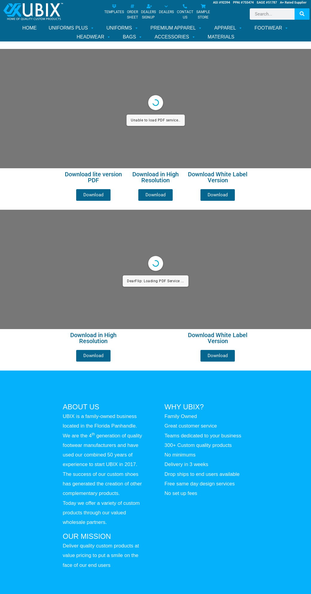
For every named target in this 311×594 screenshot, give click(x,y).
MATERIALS (221, 36)
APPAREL (228, 28)
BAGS (133, 37)
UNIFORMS (122, 28)
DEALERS (166, 9)
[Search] (302, 14)
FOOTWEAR (272, 28)
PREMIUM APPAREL (177, 28)
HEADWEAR (93, 37)
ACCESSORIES (175, 37)
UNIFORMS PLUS (72, 28)
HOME (29, 27)
